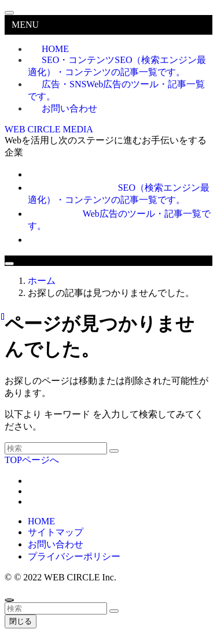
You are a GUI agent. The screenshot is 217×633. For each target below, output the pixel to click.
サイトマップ (55, 532)
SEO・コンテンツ (117, 66)
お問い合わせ (69, 108)
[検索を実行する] (114, 451)
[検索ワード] (56, 448)
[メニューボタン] (9, 263)
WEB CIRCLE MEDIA (49, 129)
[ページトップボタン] (9, 600)
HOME (41, 521)
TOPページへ (32, 460)
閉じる (20, 621)
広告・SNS (116, 90)
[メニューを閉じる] (9, 12)
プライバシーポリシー (74, 556)
